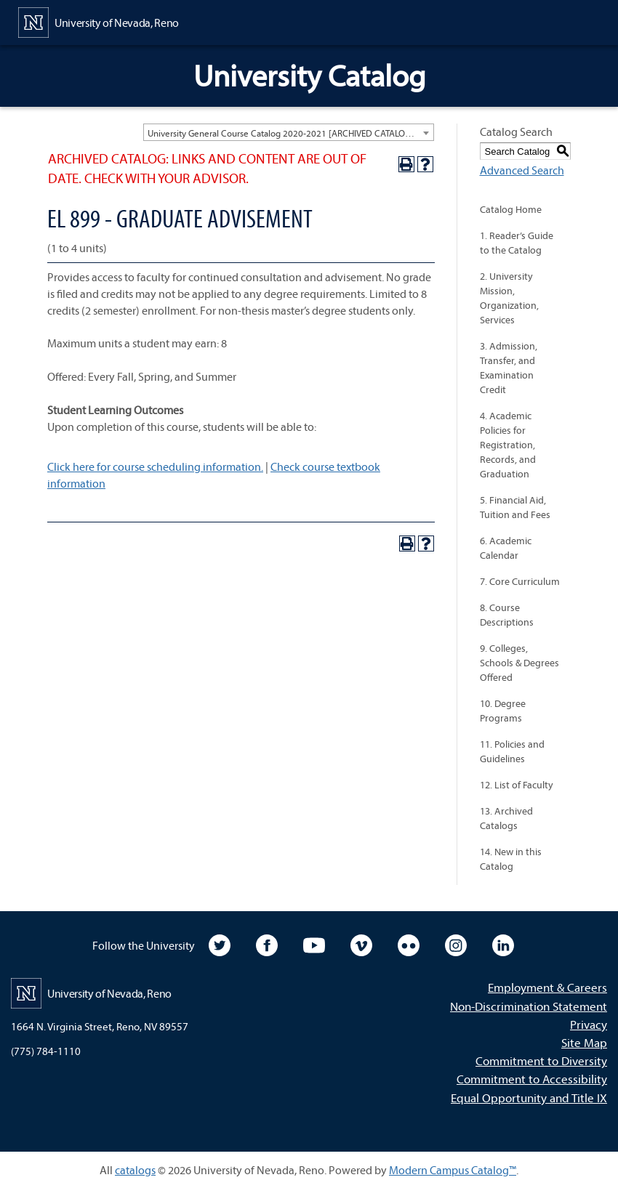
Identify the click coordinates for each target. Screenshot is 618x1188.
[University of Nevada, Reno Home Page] (98, 21)
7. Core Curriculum (520, 581)
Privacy (588, 1024)
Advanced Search (522, 170)
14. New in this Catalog (511, 859)
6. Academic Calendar (505, 548)
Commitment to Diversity (541, 1060)
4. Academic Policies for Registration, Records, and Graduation (508, 444)
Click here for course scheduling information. (155, 466)
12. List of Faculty (516, 784)
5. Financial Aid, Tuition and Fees (515, 507)
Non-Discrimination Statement (528, 1006)
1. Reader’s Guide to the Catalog (516, 242)
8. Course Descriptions (507, 615)
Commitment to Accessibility (532, 1078)
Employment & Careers (547, 987)
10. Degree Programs (503, 710)
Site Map (584, 1042)
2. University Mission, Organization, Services (509, 298)
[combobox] (288, 132)
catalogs (135, 1170)
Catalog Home (511, 209)
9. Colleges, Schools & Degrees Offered (519, 663)
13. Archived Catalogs (506, 818)
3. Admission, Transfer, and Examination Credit (508, 367)
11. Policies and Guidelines (512, 751)
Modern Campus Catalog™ (452, 1170)
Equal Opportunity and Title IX (529, 1097)
